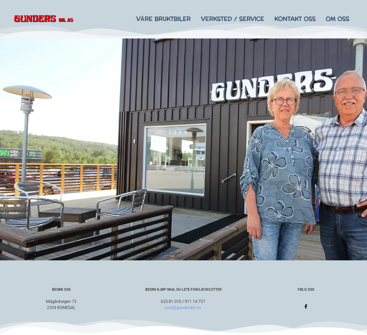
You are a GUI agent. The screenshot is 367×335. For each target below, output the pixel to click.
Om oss (337, 19)
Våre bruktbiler (163, 19)
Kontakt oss (295, 19)
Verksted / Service (232, 19)
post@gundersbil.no (183, 307)
